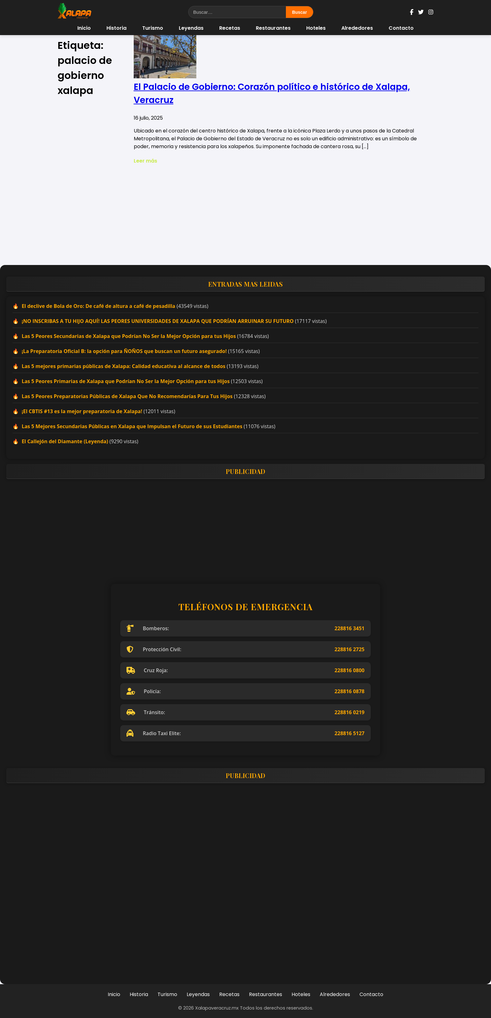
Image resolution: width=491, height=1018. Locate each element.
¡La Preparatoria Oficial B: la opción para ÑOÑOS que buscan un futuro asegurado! (124, 351)
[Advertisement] (245, 215)
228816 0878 (349, 691)
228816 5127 (349, 733)
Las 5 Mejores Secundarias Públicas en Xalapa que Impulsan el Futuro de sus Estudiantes (132, 426)
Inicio (84, 28)
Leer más (145, 160)
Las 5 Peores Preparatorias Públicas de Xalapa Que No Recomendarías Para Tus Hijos (127, 396)
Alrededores (357, 28)
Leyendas (191, 28)
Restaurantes (273, 28)
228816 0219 (349, 712)
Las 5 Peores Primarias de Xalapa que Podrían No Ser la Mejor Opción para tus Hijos (126, 381)
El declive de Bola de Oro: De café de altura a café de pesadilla (98, 306)
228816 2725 (349, 649)
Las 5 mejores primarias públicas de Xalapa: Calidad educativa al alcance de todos (123, 366)
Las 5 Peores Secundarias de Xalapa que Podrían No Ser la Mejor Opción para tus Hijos (129, 336)
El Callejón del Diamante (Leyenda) (65, 441)
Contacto (401, 28)
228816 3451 (349, 628)
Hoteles (316, 28)
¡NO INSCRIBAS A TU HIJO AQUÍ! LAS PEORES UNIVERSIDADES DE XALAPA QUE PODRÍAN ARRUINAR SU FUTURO (158, 321)
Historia (116, 28)
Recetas (229, 28)
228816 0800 (349, 670)
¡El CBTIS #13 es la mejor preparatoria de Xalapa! (82, 411)
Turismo (152, 28)
